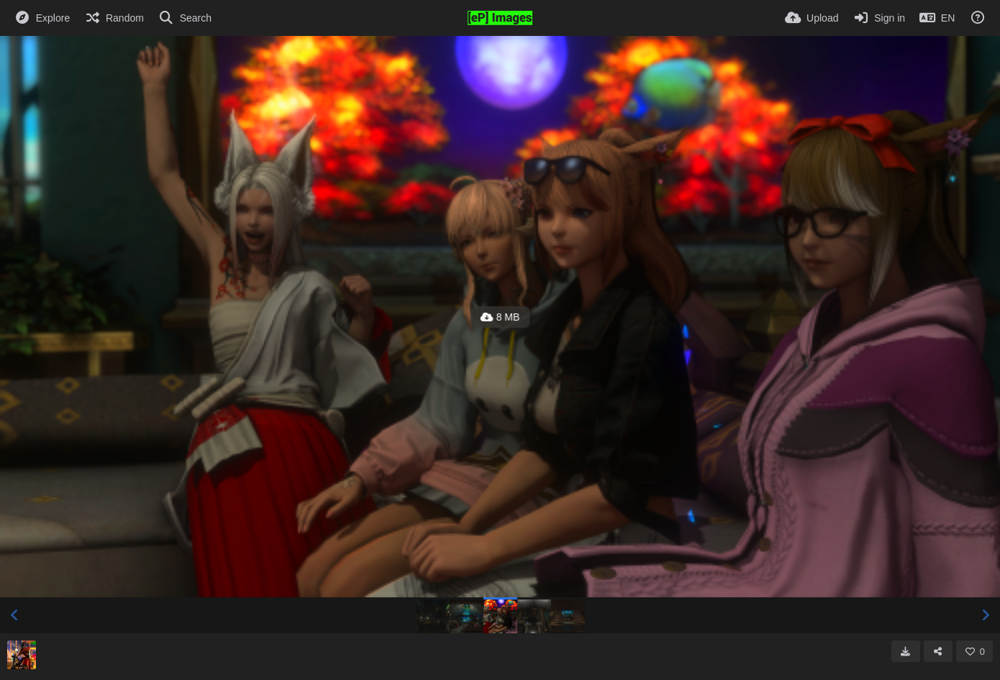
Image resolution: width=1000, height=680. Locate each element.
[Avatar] (21, 654)
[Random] (114, 18)
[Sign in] (879, 18)
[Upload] (811, 18)
